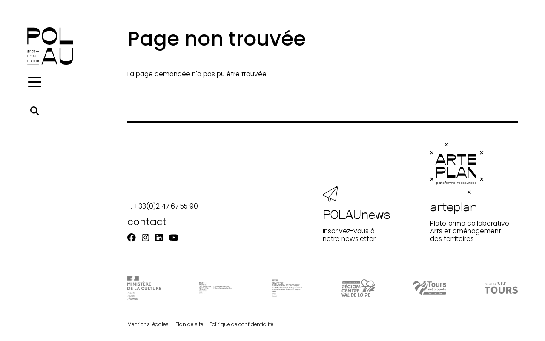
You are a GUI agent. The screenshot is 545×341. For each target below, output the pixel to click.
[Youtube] (173, 238)
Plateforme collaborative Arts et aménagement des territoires (469, 193)
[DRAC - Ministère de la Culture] (144, 288)
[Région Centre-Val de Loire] (358, 288)
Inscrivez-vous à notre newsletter (356, 214)
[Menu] (34, 82)
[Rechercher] (34, 110)
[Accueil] (50, 46)
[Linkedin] (159, 238)
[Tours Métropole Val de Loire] (429, 288)
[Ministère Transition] (287, 288)
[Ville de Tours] (501, 288)
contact (146, 222)
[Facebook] (131, 238)
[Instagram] (145, 238)
